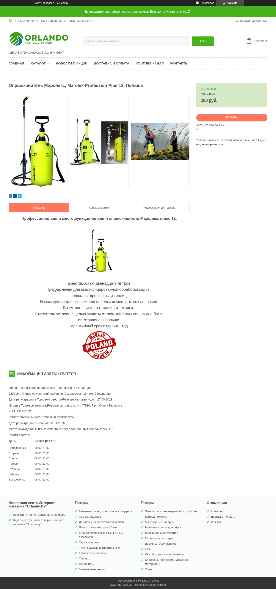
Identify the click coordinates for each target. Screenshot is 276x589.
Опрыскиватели (89, 542)
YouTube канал (150, 63)
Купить (231, 117)
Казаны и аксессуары (159, 538)
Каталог (38, 63)
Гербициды (86, 563)
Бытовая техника (156, 516)
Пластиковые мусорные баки (98, 527)
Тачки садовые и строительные (99, 547)
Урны (148, 569)
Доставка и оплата (111, 63)
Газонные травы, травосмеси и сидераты (105, 511)
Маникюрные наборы (158, 522)
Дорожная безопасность (160, 543)
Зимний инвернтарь (92, 569)
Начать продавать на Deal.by (50, 3)
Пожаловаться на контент (150, 584)
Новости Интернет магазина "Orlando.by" (39, 514)
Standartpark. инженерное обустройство (171, 511)
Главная (16, 63)
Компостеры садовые (93, 553)
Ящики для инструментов (161, 532)
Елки (148, 549)
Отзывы (216, 522)
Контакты (179, 63)
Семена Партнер (90, 516)
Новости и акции (72, 63)
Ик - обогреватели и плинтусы (164, 554)
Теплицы (84, 558)
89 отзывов (207, 3)
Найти (203, 41)
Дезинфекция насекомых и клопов (101, 522)
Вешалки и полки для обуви (163, 527)
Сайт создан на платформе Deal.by (138, 581)
